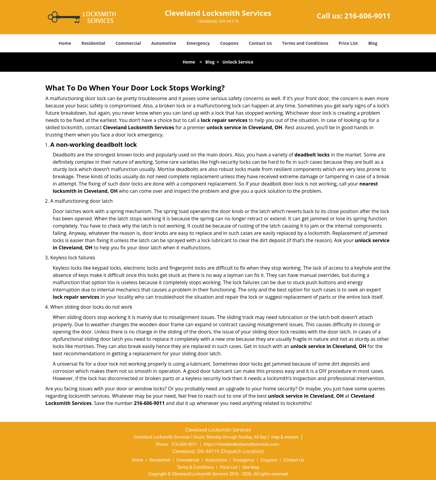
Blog (372, 43)
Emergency (198, 43)
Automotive (164, 43)
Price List (348, 43)
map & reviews (285, 437)
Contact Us (260, 43)
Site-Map (251, 467)
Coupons (229, 43)
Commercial (128, 43)
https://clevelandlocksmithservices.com (241, 444)
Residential (93, 43)
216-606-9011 (367, 16)
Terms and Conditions (305, 43)
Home (65, 43)
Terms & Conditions (195, 467)
